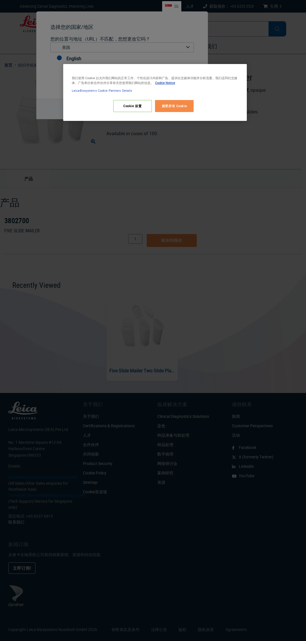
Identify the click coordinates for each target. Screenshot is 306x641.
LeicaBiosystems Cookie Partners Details (102, 90)
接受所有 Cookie (174, 106)
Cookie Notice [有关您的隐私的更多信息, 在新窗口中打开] (165, 83)
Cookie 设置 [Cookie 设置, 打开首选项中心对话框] (132, 106)
